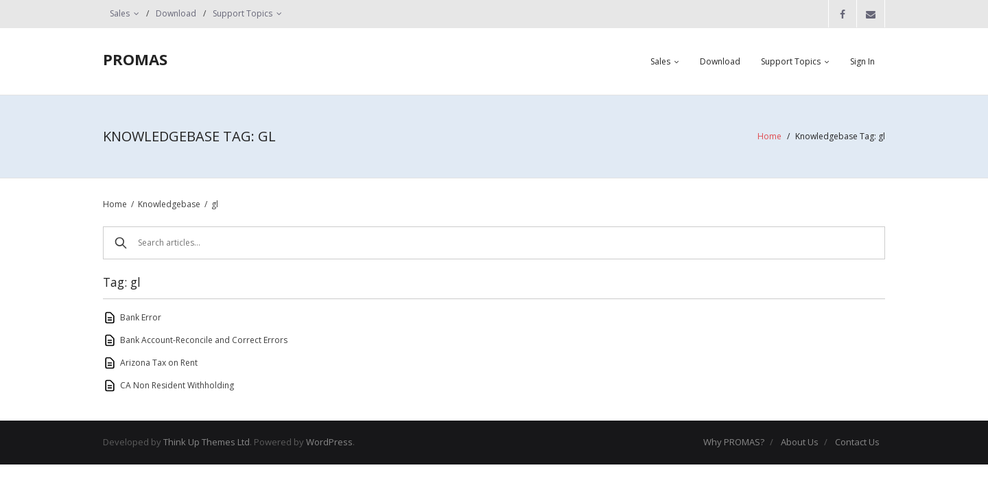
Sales (120, 13)
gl (214, 204)
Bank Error (140, 317)
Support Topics (242, 13)
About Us (800, 442)
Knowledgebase (169, 204)
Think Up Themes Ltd (206, 442)
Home (769, 136)
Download (176, 13)
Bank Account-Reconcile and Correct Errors (203, 340)
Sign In (862, 61)
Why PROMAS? (733, 442)
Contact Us (857, 442)
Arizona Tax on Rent (159, 362)
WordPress (329, 442)
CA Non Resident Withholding (177, 385)
